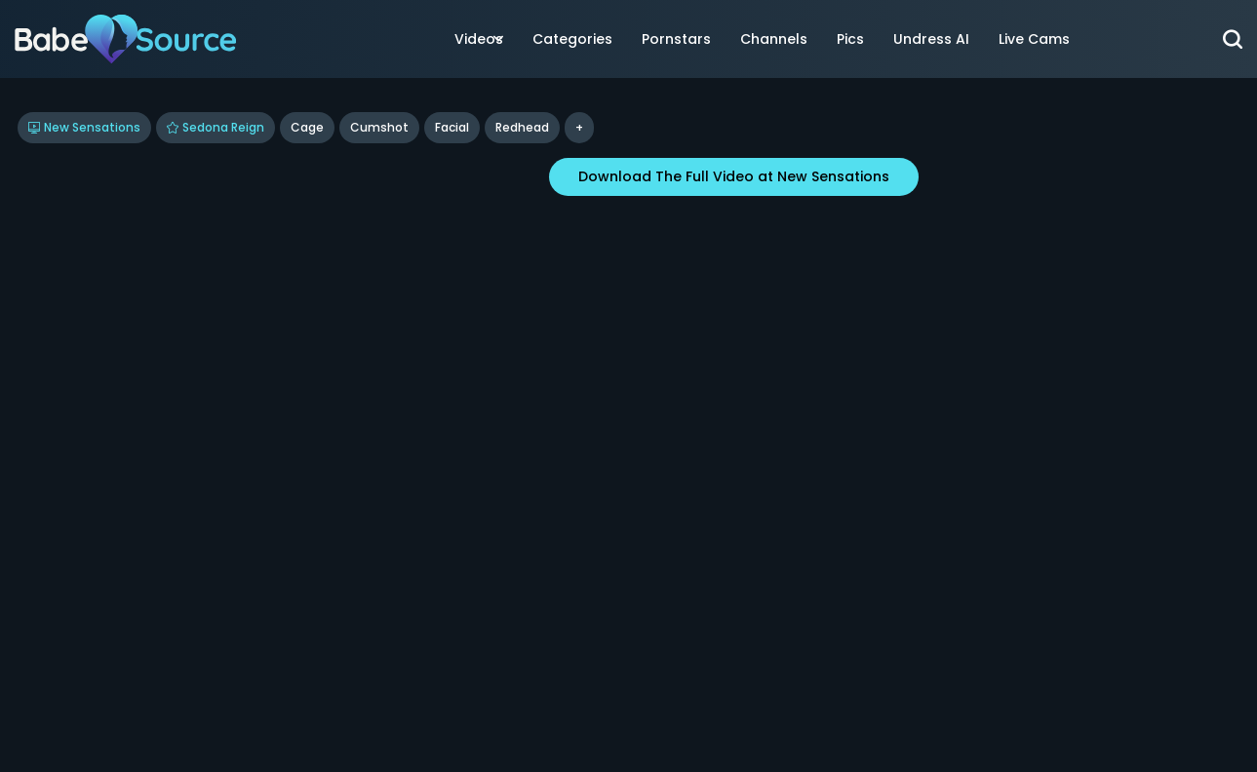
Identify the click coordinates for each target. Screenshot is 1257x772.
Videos (478, 39)
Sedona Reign (215, 127)
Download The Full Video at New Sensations (733, 176)
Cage (307, 127)
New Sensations (84, 127)
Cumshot (379, 127)
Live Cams (1034, 39)
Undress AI (931, 39)
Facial (452, 127)
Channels (773, 39)
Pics (850, 39)
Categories (572, 39)
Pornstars (676, 39)
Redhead (522, 127)
